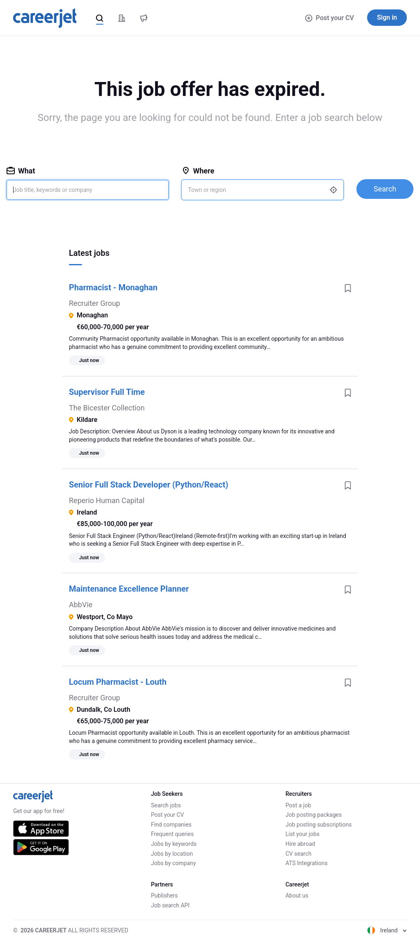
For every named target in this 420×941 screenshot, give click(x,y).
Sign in (387, 17)
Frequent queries (172, 834)
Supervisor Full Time (107, 392)
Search (385, 189)
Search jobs (166, 805)
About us (296, 895)
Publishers (164, 895)
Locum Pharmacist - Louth (118, 682)
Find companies (171, 824)
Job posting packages (313, 814)
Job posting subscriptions (318, 824)
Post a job (298, 805)
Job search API (170, 905)
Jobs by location (172, 853)
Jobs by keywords (173, 844)
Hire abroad (300, 844)
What (21, 170)
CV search (298, 853)
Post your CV (329, 18)
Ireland (387, 930)
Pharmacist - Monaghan (113, 287)
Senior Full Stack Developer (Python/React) (148, 485)
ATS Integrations (306, 863)
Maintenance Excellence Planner (129, 589)
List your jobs (302, 834)
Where (198, 170)
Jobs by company (173, 863)
